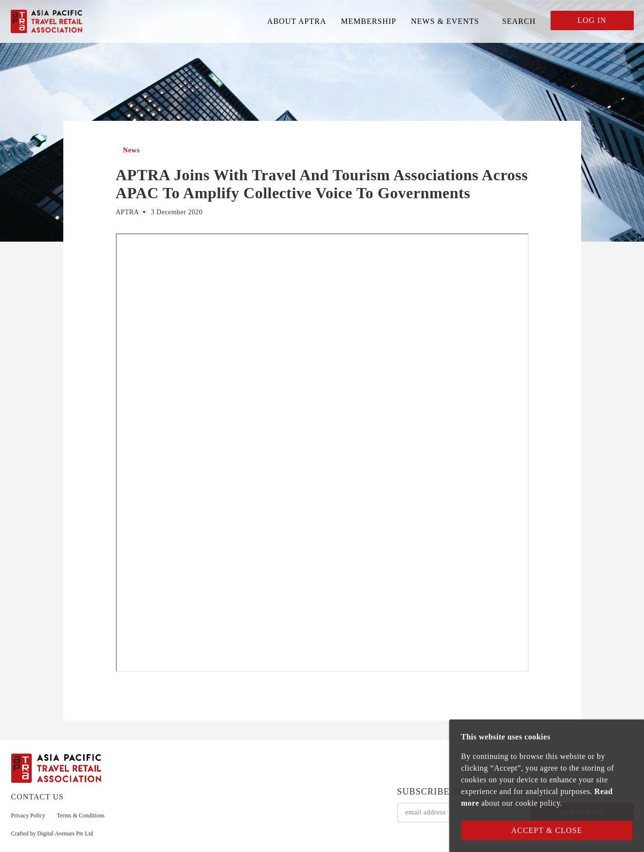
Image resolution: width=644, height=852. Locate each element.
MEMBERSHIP (368, 21)
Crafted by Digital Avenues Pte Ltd (52, 833)
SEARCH (518, 21)
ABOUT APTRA (296, 21)
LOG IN (592, 20)
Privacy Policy (28, 815)
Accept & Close (546, 830)
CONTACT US (37, 797)
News (131, 150)
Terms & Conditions (81, 815)
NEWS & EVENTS (445, 21)
